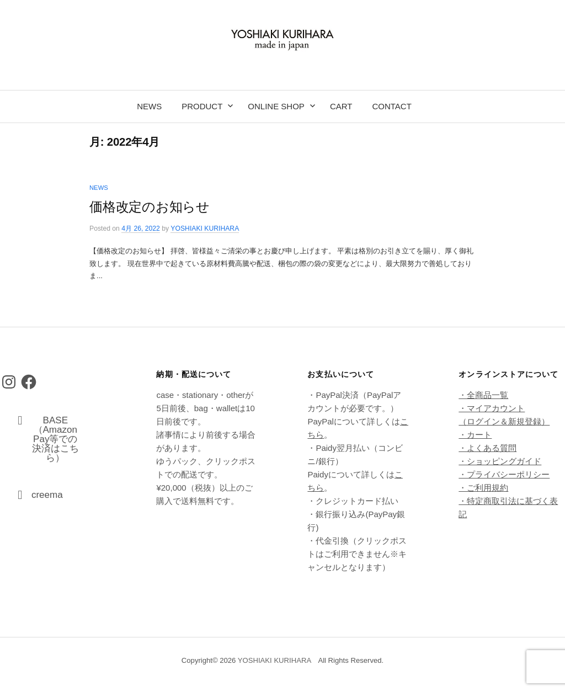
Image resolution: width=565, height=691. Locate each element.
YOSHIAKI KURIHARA (274, 660)
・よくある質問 (487, 448)
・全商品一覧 (483, 395)
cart (341, 106)
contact (391, 106)
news (149, 106)
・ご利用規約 (483, 487)
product (202, 106)
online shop (276, 106)
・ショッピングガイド (500, 461)
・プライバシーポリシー (504, 474)
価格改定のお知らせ (149, 206)
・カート (475, 434)
